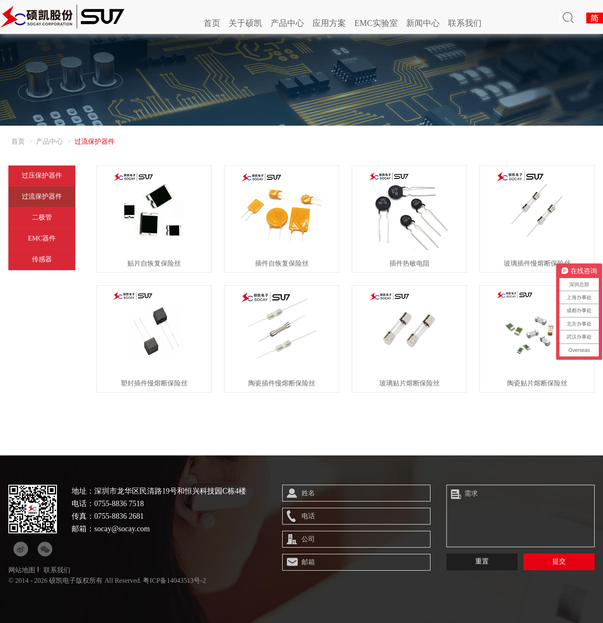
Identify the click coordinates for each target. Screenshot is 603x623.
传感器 (42, 259)
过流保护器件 (42, 196)
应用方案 (329, 23)
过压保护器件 (42, 175)
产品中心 (287, 23)
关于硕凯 (245, 23)
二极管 (42, 217)
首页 (212, 23)
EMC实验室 (375, 23)
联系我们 (465, 23)
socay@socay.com (122, 529)
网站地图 (21, 570)
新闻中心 (423, 23)
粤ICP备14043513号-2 (174, 580)
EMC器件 (42, 238)
